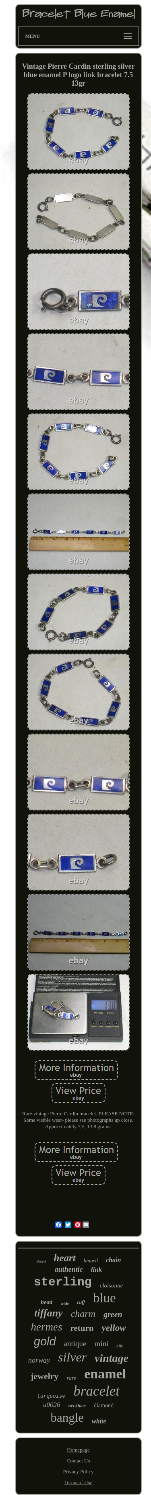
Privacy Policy (78, 1471)
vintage (111, 1358)
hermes (46, 1327)
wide (64, 1303)
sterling (63, 1282)
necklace (77, 1406)
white (99, 1421)
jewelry (45, 1376)
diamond (104, 1405)
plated (41, 1261)
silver (72, 1357)
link (96, 1269)
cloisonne (111, 1285)
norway (39, 1360)
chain (113, 1259)
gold (45, 1341)
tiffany (48, 1313)
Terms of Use (78, 1482)
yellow (113, 1328)
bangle (67, 1418)
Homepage (78, 1450)
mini (102, 1343)
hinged (91, 1260)
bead (46, 1302)
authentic (69, 1269)
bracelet (96, 1391)
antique (75, 1343)
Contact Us (78, 1461)
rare (72, 1378)
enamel (105, 1373)
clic (119, 1345)
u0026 (51, 1405)
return (82, 1328)
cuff (81, 1302)
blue (104, 1298)
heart (65, 1257)
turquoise (51, 1396)
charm (83, 1313)
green (112, 1314)
